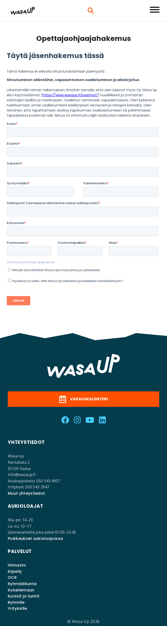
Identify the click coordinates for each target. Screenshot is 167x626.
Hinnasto (17, 565)
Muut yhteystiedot (26, 493)
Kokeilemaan (21, 590)
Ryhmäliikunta (22, 584)
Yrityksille (17, 608)
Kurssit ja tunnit (23, 596)
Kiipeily (15, 571)
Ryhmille (16, 602)
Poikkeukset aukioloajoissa (35, 538)
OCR (12, 577)
